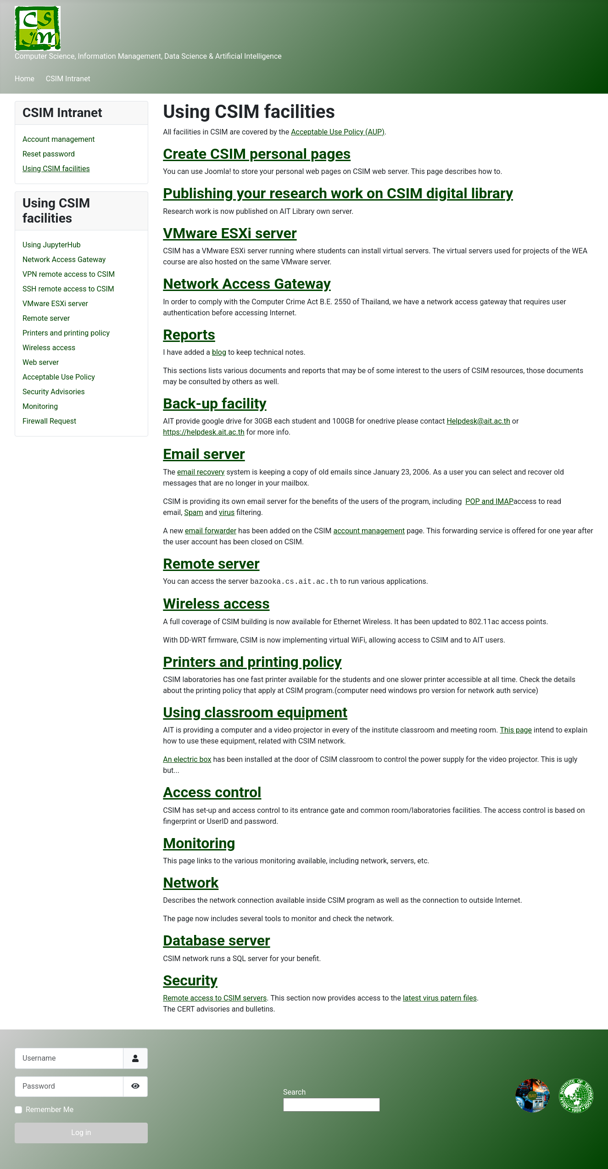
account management (369, 530)
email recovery (200, 472)
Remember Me (49, 1109)
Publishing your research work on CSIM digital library (338, 193)
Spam (193, 512)
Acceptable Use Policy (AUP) (338, 132)
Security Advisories (53, 391)
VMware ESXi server (55, 303)
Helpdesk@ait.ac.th (478, 421)
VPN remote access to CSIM (68, 274)
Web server (40, 362)
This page (516, 730)
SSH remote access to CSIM (68, 289)
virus (226, 512)
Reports (189, 334)
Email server (204, 454)
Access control (212, 792)
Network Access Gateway (64, 259)
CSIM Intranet (68, 78)
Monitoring (40, 406)
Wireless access (48, 347)
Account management (58, 139)
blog (219, 352)
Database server (216, 940)
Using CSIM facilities (56, 168)
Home (24, 78)
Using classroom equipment (255, 712)
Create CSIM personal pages (257, 153)
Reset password (48, 154)
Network (190, 882)
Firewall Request (49, 421)
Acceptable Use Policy (58, 377)
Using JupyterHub (51, 245)
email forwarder (210, 530)
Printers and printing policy (66, 333)
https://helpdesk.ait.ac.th (204, 432)
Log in (81, 1132)
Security (190, 980)
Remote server (46, 318)
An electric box (187, 759)
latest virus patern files (440, 998)
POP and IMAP (489, 501)
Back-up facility (214, 403)
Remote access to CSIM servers (215, 998)
